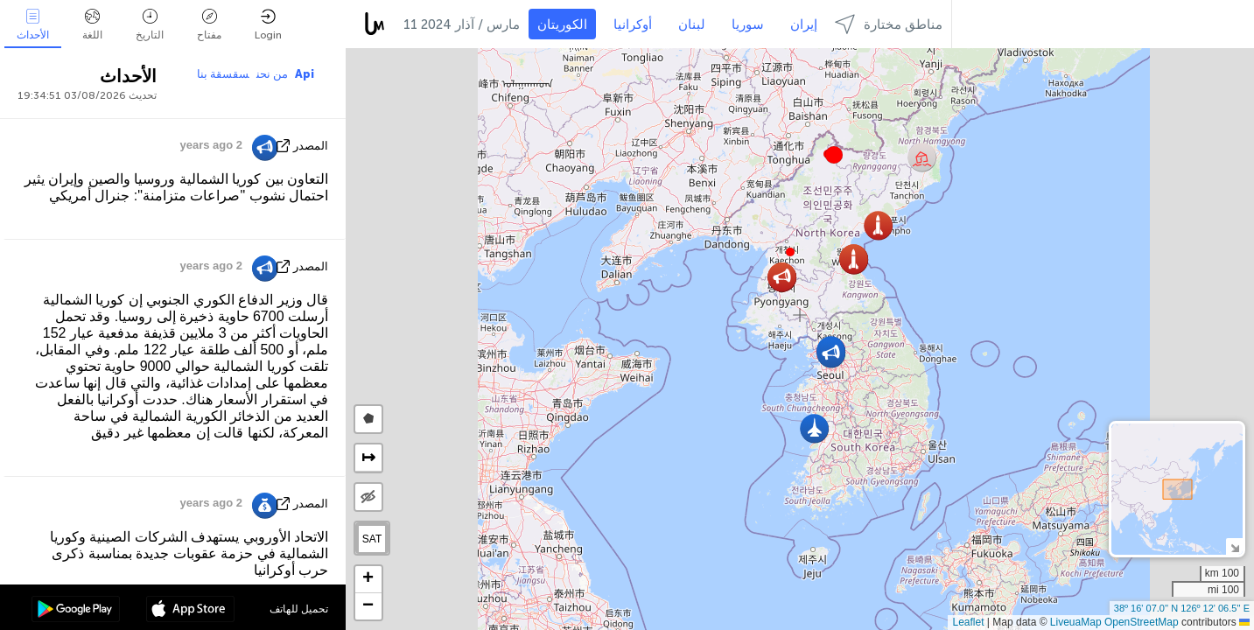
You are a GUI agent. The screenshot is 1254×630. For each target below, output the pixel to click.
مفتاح (209, 25)
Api (304, 73)
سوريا (748, 24)
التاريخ (150, 25)
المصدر (310, 145)
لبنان (691, 24)
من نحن (272, 73)
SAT (372, 539)
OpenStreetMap (1141, 622)
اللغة (92, 25)
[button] (790, 252)
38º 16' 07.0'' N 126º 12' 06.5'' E (1182, 608)
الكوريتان (562, 24)
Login (268, 25)
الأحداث (33, 25)
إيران (803, 24)
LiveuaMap (1076, 622)
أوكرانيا (632, 24)
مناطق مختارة (888, 24)
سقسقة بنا (223, 73)
